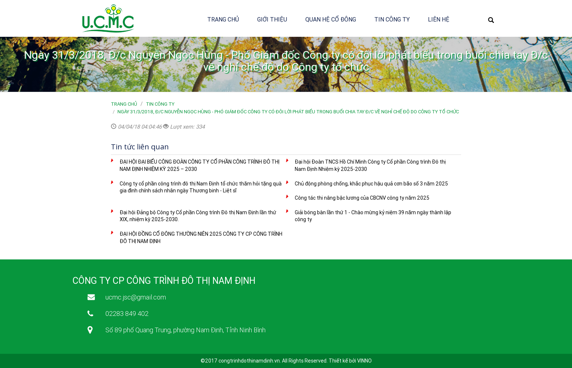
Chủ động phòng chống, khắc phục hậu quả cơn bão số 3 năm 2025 (371, 183)
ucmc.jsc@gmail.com (135, 297)
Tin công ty (392, 19)
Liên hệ (438, 19)
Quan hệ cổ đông (330, 19)
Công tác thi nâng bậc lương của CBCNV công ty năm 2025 (362, 198)
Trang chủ (223, 19)
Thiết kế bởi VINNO (350, 360)
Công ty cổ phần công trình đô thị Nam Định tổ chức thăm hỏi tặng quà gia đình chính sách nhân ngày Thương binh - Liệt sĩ (201, 187)
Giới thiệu (272, 19)
